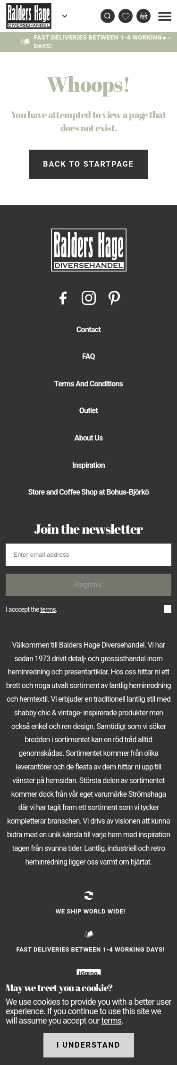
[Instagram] (89, 297)
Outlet (88, 410)
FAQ (88, 356)
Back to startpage (88, 164)
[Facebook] (63, 297)
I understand (89, 1045)
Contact (88, 329)
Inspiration (88, 465)
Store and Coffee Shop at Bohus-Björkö (88, 492)
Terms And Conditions (88, 383)
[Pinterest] (114, 297)
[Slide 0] (159, 37)
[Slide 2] (169, 37)
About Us (88, 437)
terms (48, 609)
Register (88, 584)
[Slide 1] (164, 37)
